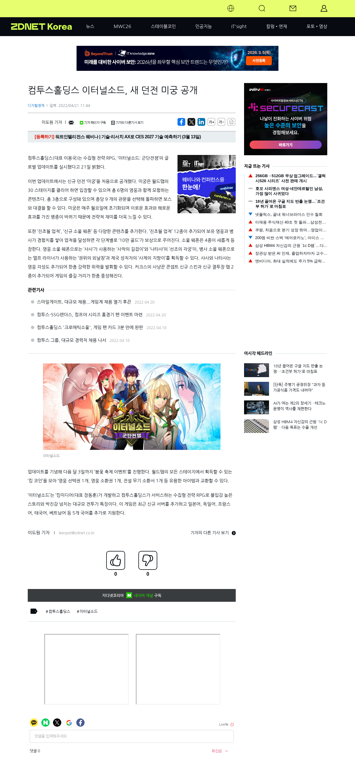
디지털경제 (36, 105)
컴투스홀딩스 (59, 611)
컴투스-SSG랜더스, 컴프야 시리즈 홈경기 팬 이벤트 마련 (90, 314)
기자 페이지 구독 (93, 122)
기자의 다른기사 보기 (127, 122)
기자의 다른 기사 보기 (213, 533)
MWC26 (122, 26)
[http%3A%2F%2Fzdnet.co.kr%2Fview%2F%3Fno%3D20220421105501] (201, 122)
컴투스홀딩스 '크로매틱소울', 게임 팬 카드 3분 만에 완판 (90, 327)
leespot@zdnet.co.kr (77, 533)
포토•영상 (316, 26)
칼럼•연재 (276, 26)
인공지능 (203, 26)
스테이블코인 (163, 26)
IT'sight (239, 26)
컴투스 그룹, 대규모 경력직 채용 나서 (71, 340)
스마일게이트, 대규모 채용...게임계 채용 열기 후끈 (84, 302)
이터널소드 (89, 611)
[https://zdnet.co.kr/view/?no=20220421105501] (181, 122)
